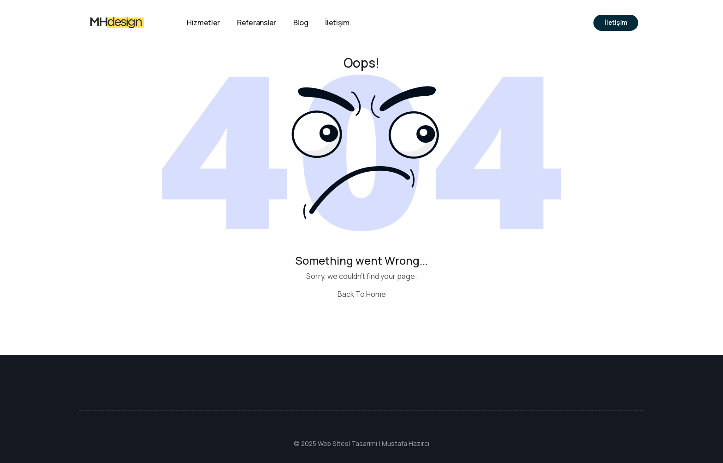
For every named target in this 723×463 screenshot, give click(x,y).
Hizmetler (203, 22)
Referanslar (256, 22)
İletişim (337, 22)
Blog (300, 22)
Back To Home (362, 294)
